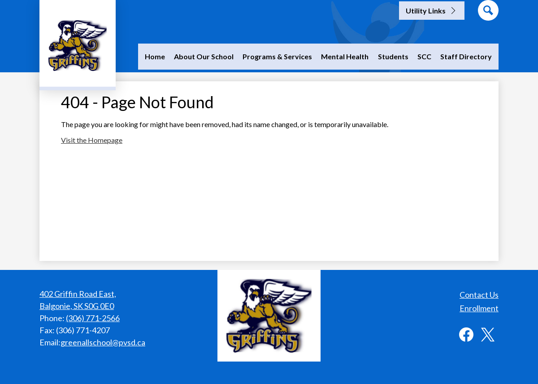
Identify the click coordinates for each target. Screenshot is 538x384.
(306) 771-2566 (93, 318)
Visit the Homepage (91, 140)
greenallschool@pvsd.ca (103, 342)
